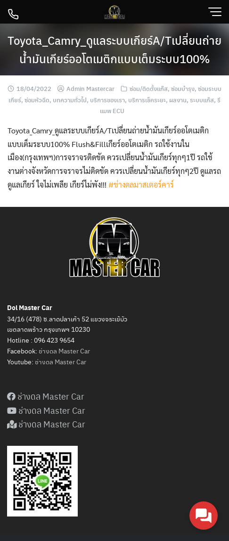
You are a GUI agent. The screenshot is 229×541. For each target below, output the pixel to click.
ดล (49, 361)
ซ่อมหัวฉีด (37, 99)
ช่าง (40, 361)
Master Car (69, 361)
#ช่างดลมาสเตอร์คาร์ (141, 184)
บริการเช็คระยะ (147, 99)
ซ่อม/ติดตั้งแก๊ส (149, 88)
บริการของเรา (107, 99)
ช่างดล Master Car (64, 350)
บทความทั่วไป (70, 99)
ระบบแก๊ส (202, 99)
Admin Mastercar (90, 88)
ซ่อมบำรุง (183, 88)
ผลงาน (178, 99)
